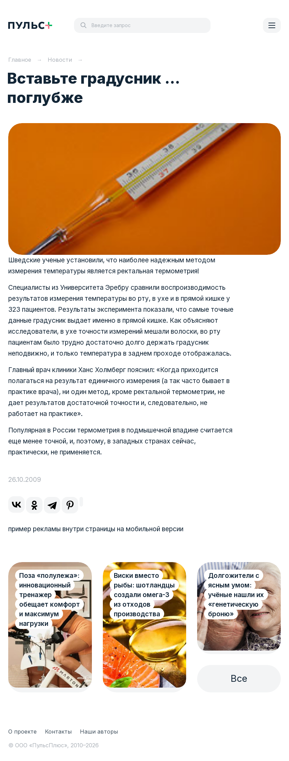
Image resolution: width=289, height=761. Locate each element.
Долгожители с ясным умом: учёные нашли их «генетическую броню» (236, 595)
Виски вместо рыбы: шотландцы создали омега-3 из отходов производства (144, 595)
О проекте (22, 731)
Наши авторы (99, 731)
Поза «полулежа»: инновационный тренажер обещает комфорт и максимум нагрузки (49, 600)
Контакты (58, 731)
